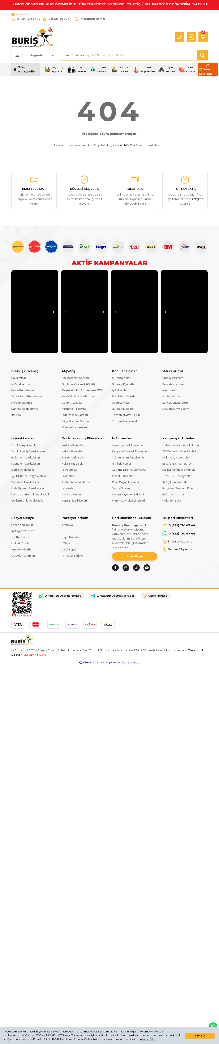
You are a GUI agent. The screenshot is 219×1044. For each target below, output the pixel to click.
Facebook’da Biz (22, 525)
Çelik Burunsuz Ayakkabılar (29, 476)
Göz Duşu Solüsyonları (177, 476)
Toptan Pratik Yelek (125, 421)
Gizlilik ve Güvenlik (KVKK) (78, 384)
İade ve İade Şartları (75, 414)
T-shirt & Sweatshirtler (76, 482)
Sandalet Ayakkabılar (25, 482)
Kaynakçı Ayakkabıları (25, 463)
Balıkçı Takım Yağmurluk (178, 469)
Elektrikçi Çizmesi (173, 494)
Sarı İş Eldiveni (121, 488)
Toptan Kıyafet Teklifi (126, 414)
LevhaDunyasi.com (175, 402)
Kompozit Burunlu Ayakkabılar (31, 494)
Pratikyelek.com (173, 378)
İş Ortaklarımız (20, 384)
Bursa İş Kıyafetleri (124, 384)
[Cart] (203, 37)
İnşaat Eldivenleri (123, 476)
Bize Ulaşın (134, 556)
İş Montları (68, 476)
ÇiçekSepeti (69, 549)
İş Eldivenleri (120, 390)
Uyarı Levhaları (121, 402)
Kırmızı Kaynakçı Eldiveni (128, 494)
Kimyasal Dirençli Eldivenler (130, 451)
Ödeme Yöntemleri (74, 427)
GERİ (92, 145)
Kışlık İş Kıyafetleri (73, 451)
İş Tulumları (69, 469)
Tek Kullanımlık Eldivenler (128, 457)
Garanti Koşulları (72, 402)
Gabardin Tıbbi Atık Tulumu (180, 445)
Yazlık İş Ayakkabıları (24, 445)
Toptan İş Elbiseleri (74, 500)
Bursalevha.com (173, 384)
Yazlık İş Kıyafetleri (73, 445)
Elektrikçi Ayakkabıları (25, 457)
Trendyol (68, 525)
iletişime (197, 199)
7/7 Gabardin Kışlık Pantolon (180, 451)
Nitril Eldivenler (121, 463)
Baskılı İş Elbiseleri (73, 457)
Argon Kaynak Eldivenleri (128, 500)
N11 (63, 531)
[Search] (133, 55)
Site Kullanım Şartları (75, 378)
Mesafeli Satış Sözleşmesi (78, 396)
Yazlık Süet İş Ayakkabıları (28, 451)
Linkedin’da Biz (21, 543)
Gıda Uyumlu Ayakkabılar (27, 488)
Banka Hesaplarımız (24, 408)
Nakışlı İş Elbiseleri (73, 463)
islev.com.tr (170, 390)
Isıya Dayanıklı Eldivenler (128, 445)
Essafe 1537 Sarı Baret (176, 463)
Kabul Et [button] (200, 1035)
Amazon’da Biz (21, 549)
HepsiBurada (70, 537)
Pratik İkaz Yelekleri (124, 396)
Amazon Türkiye (72, 555)
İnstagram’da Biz (22, 531)
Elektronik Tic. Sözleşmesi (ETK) (82, 390)
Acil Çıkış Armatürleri (175, 482)
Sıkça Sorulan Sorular (76, 421)
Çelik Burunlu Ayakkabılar (28, 500)
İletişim (16, 414)
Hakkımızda (19, 378)
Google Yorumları (23, 555)
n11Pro (66, 543)
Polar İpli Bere (171, 500)
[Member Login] (191, 37)
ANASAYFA (129, 145)
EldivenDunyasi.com (175, 408)
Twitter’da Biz (20, 537)
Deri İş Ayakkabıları (23, 469)
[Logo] (32, 36)
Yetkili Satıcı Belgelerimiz (27, 396)
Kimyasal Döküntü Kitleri (178, 488)
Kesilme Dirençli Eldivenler (129, 469)
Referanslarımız (21, 402)
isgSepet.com (171, 396)
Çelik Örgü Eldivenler (125, 482)
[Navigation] (25, 69)
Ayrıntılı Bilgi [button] (147, 1039)
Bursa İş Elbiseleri (123, 408)
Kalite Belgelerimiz (23, 390)
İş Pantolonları (121, 378)
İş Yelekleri (68, 488)
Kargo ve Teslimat (74, 408)
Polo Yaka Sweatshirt (176, 457)
